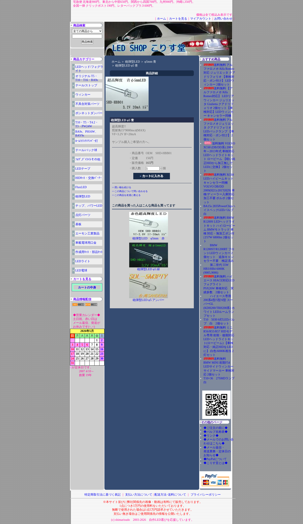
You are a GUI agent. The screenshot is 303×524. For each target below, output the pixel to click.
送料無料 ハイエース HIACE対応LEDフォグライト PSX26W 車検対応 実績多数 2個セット (219, 284)
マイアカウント (200, 18)
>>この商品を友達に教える (126, 195)
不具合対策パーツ (87, 103)
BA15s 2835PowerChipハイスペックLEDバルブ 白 (219, 210)
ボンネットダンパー (89, 113)
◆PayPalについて (215, 459)
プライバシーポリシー (206, 494)
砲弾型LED (82, 196)
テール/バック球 (86, 150)
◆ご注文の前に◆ (216, 427)
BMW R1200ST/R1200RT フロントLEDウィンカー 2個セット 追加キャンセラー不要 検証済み (219, 253)
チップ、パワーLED (88, 205)
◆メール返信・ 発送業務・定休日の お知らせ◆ (222, 451)
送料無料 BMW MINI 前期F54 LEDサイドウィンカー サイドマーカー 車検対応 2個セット (219, 366)
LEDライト (82, 261)
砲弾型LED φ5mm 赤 (149, 238)
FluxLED (81, 187)
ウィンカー (82, 94)
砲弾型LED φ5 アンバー (148, 300)
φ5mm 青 (150, 61)
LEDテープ (82, 168)
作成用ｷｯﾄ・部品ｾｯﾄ (89, 252)
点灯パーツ (82, 215)
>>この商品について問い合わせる (130, 191)
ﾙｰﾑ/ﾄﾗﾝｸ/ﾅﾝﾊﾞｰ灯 (86, 141)
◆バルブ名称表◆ (216, 431)
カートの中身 (87, 287)
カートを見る (178, 18)
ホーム (161, 18)
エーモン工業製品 (87, 233)
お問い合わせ (223, 18)
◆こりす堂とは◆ (216, 463)
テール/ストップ (86, 85)
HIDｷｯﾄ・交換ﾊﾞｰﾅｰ (88, 178)
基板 (78, 224)
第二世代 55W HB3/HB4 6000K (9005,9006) (216, 268)
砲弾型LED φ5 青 (126, 65)
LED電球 (81, 270)
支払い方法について (138, 494)
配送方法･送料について (170, 494)
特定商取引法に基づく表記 (102, 494)
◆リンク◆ (211, 435)
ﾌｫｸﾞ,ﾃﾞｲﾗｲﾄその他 (87, 159)
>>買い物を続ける (121, 187)
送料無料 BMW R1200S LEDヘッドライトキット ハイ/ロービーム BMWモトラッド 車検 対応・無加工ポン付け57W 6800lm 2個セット (219, 229)
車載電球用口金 (85, 242)
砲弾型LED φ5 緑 (150, 269)
